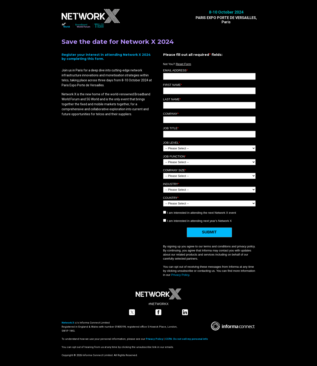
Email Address (175, 70)
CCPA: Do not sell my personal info (186, 339)
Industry (171, 184)
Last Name (172, 99)
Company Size (174, 170)
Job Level (171, 142)
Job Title (171, 128)
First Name (172, 85)
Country (171, 197)
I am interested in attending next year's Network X (199, 221)
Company (171, 113)
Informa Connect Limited (95, 322)
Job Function (174, 156)
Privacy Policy (180, 275)
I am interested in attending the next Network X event (201, 212)
